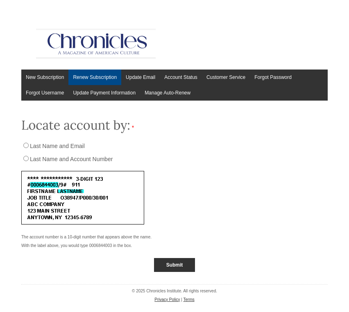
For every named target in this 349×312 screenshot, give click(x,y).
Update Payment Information (104, 93)
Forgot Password (273, 77)
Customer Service (225, 77)
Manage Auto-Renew (167, 93)
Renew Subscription (95, 77)
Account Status (180, 77)
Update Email (140, 77)
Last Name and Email (57, 146)
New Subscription (45, 77)
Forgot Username (45, 93)
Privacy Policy (167, 299)
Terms (189, 299)
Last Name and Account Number (71, 159)
